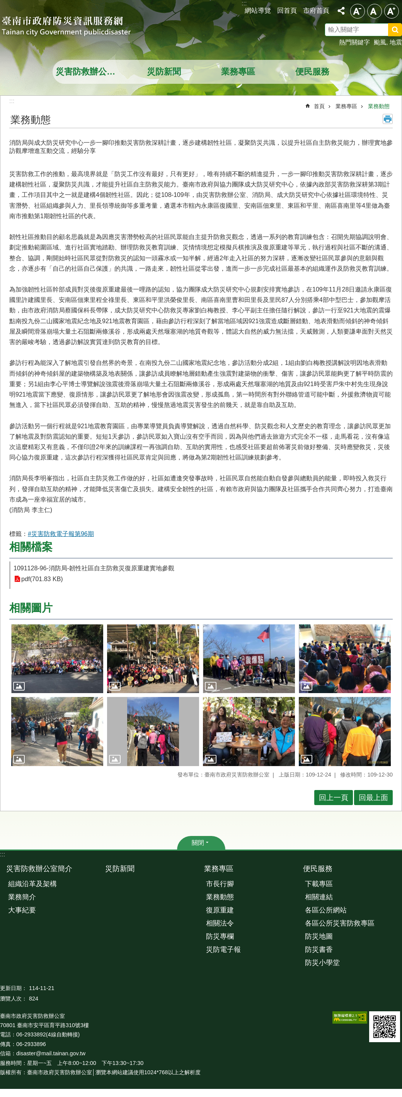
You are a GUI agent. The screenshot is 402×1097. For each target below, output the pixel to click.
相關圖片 (31, 608)
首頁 (319, 106)
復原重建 (220, 910)
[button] (57, 658)
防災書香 (319, 949)
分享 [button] (341, 11)
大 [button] (391, 11)
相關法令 (220, 923)
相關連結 (319, 897)
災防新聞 (164, 71)
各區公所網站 (326, 910)
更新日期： (13, 988)
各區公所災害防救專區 (340, 923)
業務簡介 (22, 897)
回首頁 (287, 10)
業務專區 (238, 71)
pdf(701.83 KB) (42, 579)
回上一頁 (333, 798)
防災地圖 (319, 936)
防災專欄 (220, 936)
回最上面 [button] (373, 798)
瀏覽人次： (13, 998)
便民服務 (312, 71)
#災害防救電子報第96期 (61, 534)
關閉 (198, 842)
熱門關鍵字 (354, 42)
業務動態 (379, 106)
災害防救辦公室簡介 (91, 71)
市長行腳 (220, 884)
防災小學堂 (322, 962)
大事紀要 (22, 910)
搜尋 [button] (395, 29)
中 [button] (374, 11)
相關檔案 (31, 547)
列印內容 (388, 119)
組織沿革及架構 (32, 884)
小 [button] (357, 11)
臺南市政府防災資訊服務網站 (73, 27)
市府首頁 (316, 10)
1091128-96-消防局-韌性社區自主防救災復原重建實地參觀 (94, 568)
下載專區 (319, 884)
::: (2, 854)
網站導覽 (258, 10)
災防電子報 (223, 949)
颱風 (380, 42)
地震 (396, 42)
